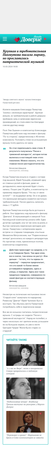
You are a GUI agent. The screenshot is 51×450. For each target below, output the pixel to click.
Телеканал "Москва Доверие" (28, 38)
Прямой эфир (45, 39)
